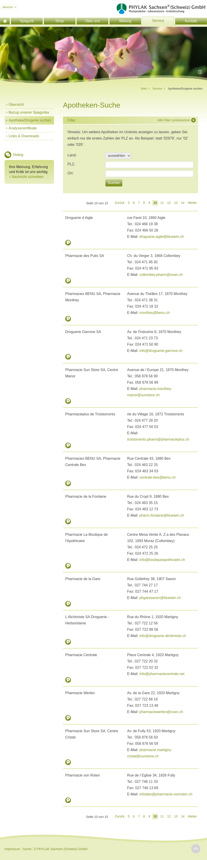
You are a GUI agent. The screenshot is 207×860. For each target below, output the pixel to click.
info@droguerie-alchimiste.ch (162, 636)
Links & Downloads (24, 136)
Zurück (119, 203)
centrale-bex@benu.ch (157, 477)
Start (144, 88)
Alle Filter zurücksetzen (174, 120)
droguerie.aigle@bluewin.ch (161, 237)
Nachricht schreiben (27, 177)
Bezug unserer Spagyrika (29, 112)
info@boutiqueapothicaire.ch (162, 560)
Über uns (92, 21)
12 (169, 203)
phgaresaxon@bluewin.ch (160, 598)
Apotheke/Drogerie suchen (30, 120)
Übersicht (16, 104)
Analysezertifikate (23, 128)
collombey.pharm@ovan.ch (161, 275)
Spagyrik (27, 21)
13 (176, 203)
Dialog (18, 155)
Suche (27, 849)
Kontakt (191, 21)
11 (162, 203)
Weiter (192, 203)
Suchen (114, 183)
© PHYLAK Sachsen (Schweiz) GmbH (61, 849)
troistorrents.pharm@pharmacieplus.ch (158, 439)
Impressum (12, 849)
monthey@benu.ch (154, 313)
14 (182, 203)
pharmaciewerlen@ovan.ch (161, 712)
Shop (59, 21)
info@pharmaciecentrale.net (161, 674)
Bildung (125, 21)
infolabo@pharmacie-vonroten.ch (165, 794)
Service (158, 21)
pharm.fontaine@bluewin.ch (161, 515)
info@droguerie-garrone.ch (160, 351)
